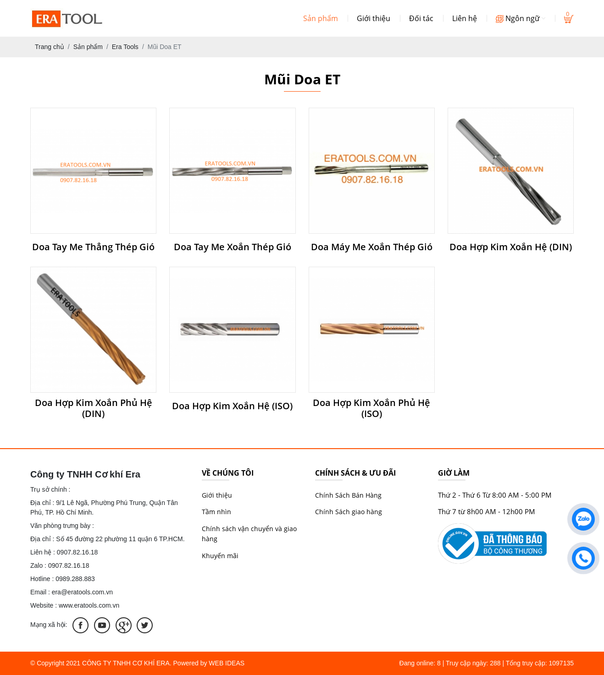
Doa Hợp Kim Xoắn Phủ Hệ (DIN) (93, 408)
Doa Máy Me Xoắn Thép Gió (371, 246)
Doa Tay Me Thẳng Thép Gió (93, 246)
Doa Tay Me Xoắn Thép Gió (232, 246)
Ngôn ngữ (520, 18)
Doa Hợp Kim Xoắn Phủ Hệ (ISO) (371, 408)
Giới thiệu (373, 18)
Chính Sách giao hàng (348, 511)
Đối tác (421, 18)
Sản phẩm (320, 18)
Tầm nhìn (216, 511)
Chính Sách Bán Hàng (348, 495)
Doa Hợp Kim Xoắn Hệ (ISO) (232, 406)
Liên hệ (464, 18)
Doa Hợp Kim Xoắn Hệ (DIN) (510, 246)
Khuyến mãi (220, 555)
